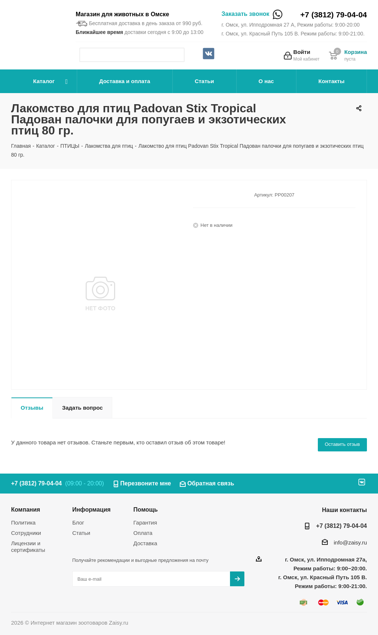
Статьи (204, 81)
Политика (23, 522)
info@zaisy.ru (350, 542)
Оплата (142, 533)
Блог (78, 522)
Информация (91, 509)
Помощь (145, 509)
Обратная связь (210, 483)
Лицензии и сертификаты (28, 546)
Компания (25, 509)
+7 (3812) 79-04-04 (333, 14)
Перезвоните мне (145, 483)
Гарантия (145, 522)
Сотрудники (26, 533)
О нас (266, 81)
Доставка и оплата (124, 81)
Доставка (145, 543)
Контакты (331, 81)
